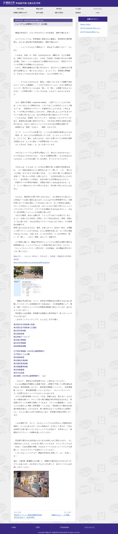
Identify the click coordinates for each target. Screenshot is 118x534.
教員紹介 (78, 12)
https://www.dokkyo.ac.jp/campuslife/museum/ (32, 262)
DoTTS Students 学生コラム (90, 28)
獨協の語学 (39, 9)
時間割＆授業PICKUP (20, 12)
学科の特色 (20, 9)
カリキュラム (98, 9)
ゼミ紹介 (78, 9)
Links (98, 12)
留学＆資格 (39, 12)
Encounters (64, 527)
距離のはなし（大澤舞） (61, 515)
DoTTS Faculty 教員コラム (33, 20)
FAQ (37, 527)
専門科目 (59, 9)
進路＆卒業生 (59, 12)
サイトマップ (89, 527)
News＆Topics (85, 24)
